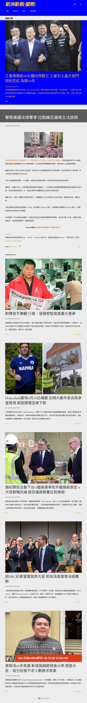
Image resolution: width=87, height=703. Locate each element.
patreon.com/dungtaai (13, 241)
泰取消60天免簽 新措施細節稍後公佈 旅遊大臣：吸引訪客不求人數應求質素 (40, 668)
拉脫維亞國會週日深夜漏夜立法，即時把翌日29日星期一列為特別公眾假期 (32, 160)
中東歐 (11, 246)
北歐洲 (15, 246)
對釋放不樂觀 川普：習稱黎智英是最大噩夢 (40, 313)
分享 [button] (6, 101)
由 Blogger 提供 (43, 698)
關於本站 (14, 11)
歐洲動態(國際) (20, 4)
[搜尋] (75, 4)
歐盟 (23, 11)
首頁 (6, 11)
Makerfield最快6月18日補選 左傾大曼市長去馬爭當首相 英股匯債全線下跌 (43, 400)
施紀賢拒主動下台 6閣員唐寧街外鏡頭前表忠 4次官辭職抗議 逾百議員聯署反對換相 (42, 490)
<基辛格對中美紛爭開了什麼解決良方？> (47, 227)
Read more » (78, 334)
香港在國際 (32, 11)
